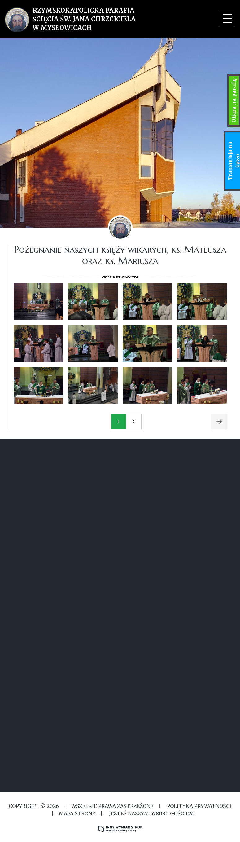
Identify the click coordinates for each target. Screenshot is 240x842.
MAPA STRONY (77, 813)
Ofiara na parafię (234, 100)
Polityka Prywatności (198, 806)
